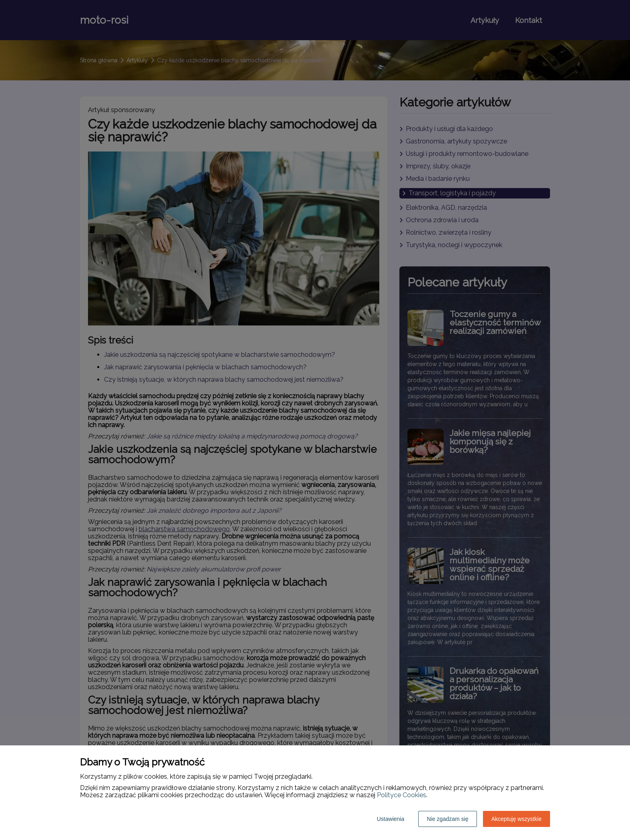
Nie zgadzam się (447, 819)
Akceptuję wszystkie (516, 819)
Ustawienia (390, 819)
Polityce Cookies (401, 795)
